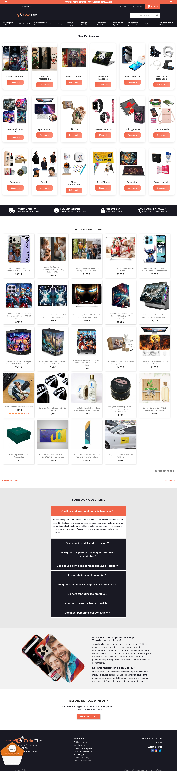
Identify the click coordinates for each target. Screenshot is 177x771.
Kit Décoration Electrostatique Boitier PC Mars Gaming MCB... (154, 314)
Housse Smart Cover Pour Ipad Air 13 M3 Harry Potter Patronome (52, 314)
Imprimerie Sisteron (24, 6)
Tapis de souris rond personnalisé (19, 405)
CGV (29, 768)
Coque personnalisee (82, 759)
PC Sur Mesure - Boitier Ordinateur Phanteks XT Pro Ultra (53, 361)
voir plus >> (169, 478)
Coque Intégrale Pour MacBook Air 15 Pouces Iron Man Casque (86, 314)
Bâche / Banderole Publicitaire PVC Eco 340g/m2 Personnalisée (52, 454)
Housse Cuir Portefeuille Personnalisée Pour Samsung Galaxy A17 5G (52, 268)
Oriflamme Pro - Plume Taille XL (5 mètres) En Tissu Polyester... (86, 454)
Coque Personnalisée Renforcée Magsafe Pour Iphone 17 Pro (18, 268)
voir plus (13, 764)
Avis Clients (12, 740)
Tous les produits (164, 469)
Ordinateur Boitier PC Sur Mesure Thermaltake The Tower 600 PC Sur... (86, 361)
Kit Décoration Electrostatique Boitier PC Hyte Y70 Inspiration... (19, 361)
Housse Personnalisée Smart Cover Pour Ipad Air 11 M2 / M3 (87, 268)
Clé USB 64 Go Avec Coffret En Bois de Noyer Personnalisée (121, 361)
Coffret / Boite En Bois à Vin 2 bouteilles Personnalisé (154, 407)
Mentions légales (20, 768)
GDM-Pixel (144, 768)
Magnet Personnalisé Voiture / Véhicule (121, 454)
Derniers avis (11, 479)
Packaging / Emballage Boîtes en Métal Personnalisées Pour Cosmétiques (120, 407)
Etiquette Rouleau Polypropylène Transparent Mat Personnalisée (87, 407)
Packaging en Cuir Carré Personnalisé (18, 454)
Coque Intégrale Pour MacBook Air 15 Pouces (120, 268)
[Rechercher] (145, 15)
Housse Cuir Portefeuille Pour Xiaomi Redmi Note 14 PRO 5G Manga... (19, 314)
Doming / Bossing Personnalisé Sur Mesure (53, 407)
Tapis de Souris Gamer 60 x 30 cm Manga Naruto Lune (154, 361)
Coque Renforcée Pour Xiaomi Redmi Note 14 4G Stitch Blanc (154, 268)
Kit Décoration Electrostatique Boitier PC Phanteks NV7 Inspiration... (121, 314)
